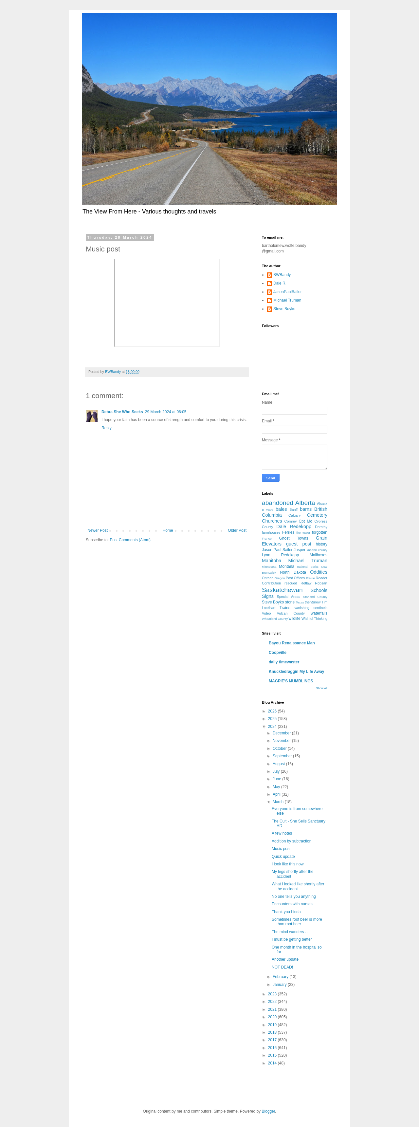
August (279, 764)
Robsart (321, 583)
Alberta (305, 502)
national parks (308, 566)
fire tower (303, 532)
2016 (273, 1047)
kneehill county (316, 550)
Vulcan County (291, 613)
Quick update (283, 856)
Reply (106, 428)
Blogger (268, 1111)
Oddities (318, 572)
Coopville (277, 652)
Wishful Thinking (314, 618)
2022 (273, 1001)
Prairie (310, 578)
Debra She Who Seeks (122, 412)
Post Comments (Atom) (130, 540)
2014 (273, 1063)
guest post (298, 543)
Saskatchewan (282, 589)
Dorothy (321, 527)
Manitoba (271, 560)
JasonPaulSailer (287, 291)
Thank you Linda (286, 912)
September (283, 756)
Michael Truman (287, 300)
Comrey (290, 521)
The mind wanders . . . (291, 932)
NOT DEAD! (282, 967)
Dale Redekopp (293, 526)
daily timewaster (284, 662)
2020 (273, 1017)
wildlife (295, 618)
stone (290, 602)
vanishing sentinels (310, 608)
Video (266, 613)
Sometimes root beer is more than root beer (297, 921)
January (280, 984)
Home (168, 530)
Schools (319, 590)
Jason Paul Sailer (277, 549)
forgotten (319, 532)
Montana (286, 566)
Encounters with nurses (292, 904)
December (282, 733)
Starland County (315, 597)
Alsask (322, 504)
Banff (293, 509)
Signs (268, 596)
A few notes (282, 833)
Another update (285, 959)
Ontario (267, 578)
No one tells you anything (294, 896)
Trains (285, 607)
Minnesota (269, 566)
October (280, 748)
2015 (273, 1055)
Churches (272, 521)
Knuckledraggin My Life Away (296, 671)
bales (281, 509)
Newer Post (97, 530)
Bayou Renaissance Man (292, 643)
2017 (273, 1040)
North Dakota (293, 572)
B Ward (268, 509)
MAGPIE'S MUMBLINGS (291, 681)
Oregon (279, 578)
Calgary (294, 515)
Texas (300, 602)
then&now (312, 602)
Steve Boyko (284, 308)
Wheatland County (275, 618)
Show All (321, 688)
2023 (273, 994)
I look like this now (287, 864)
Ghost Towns (293, 538)
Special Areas (289, 597)
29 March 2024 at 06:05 (166, 412)
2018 (273, 1032)
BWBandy (282, 274)
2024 (273, 726)
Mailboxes (318, 555)
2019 (273, 1025)
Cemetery (317, 515)
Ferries (288, 532)
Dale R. (279, 283)
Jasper (299, 549)
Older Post (237, 530)
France (267, 538)
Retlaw (306, 583)
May (277, 787)
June (277, 779)
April (277, 794)
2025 (273, 718)
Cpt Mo (305, 521)
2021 (273, 1009)
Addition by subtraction (291, 841)
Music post (281, 848)
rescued (290, 583)
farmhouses (271, 532)
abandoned (277, 502)
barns (306, 509)
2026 (273, 711)
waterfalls (319, 613)
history (321, 544)
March (279, 802)
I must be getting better (292, 939)
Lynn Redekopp (280, 555)
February (281, 976)
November (282, 740)
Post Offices (295, 578)
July (277, 771)
